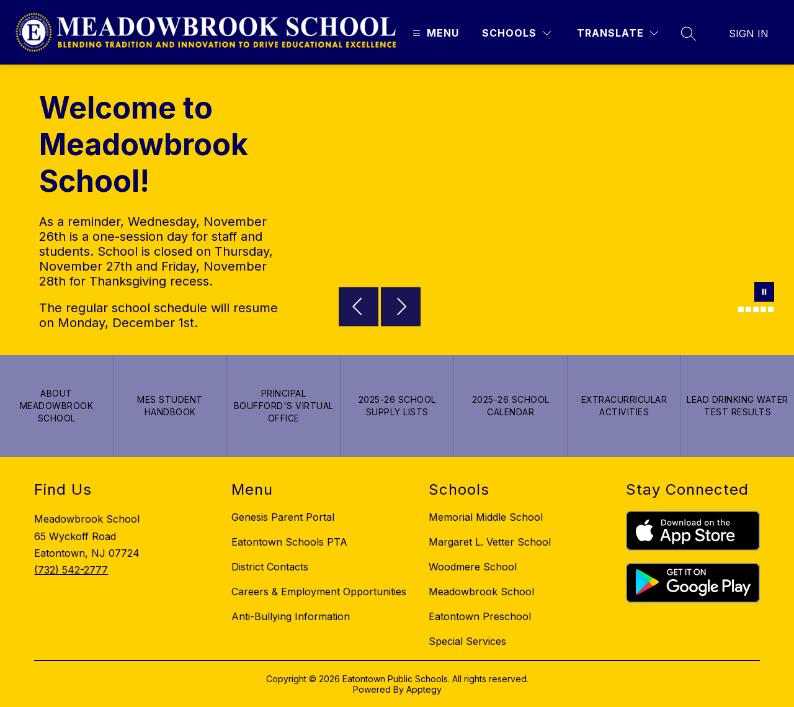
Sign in (749, 33)
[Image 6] (771, 309)
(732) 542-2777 (71, 570)
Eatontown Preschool (480, 616)
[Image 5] (763, 309)
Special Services (467, 641)
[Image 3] (748, 309)
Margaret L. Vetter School (490, 542)
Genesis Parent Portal (282, 517)
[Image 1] (733, 309)
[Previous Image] (358, 308)
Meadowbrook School (481, 591)
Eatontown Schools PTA (289, 542)
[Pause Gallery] (764, 293)
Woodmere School (473, 567)
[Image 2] (741, 309)
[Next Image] (401, 308)
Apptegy (424, 689)
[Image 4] (756, 309)
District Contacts (269, 567)
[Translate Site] (617, 33)
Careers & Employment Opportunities (318, 591)
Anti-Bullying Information (290, 616)
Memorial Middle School (486, 517)
